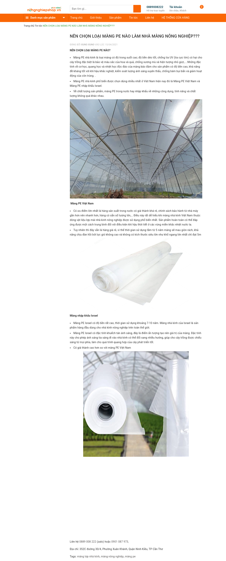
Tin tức (133, 17)
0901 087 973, (120, 541)
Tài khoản (175, 7)
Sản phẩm (115, 17)
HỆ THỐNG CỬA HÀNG (176, 17)
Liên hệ (149, 17)
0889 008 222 (87, 541)
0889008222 (155, 7)
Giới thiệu (96, 17)
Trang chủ (76, 17)
